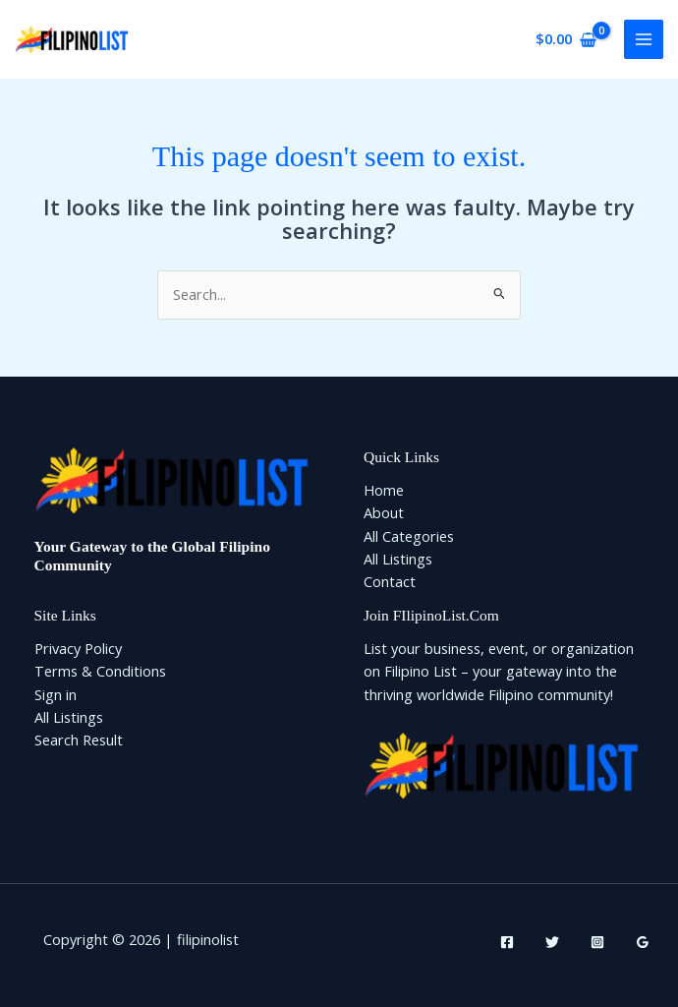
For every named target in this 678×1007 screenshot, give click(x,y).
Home (384, 490)
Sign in (55, 694)
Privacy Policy (78, 648)
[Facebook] (507, 942)
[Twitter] (552, 942)
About (384, 512)
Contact (390, 581)
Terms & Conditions (100, 671)
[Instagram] (597, 942)
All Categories (409, 536)
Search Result (78, 739)
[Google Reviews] (643, 942)
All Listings (398, 558)
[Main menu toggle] (643, 39)
